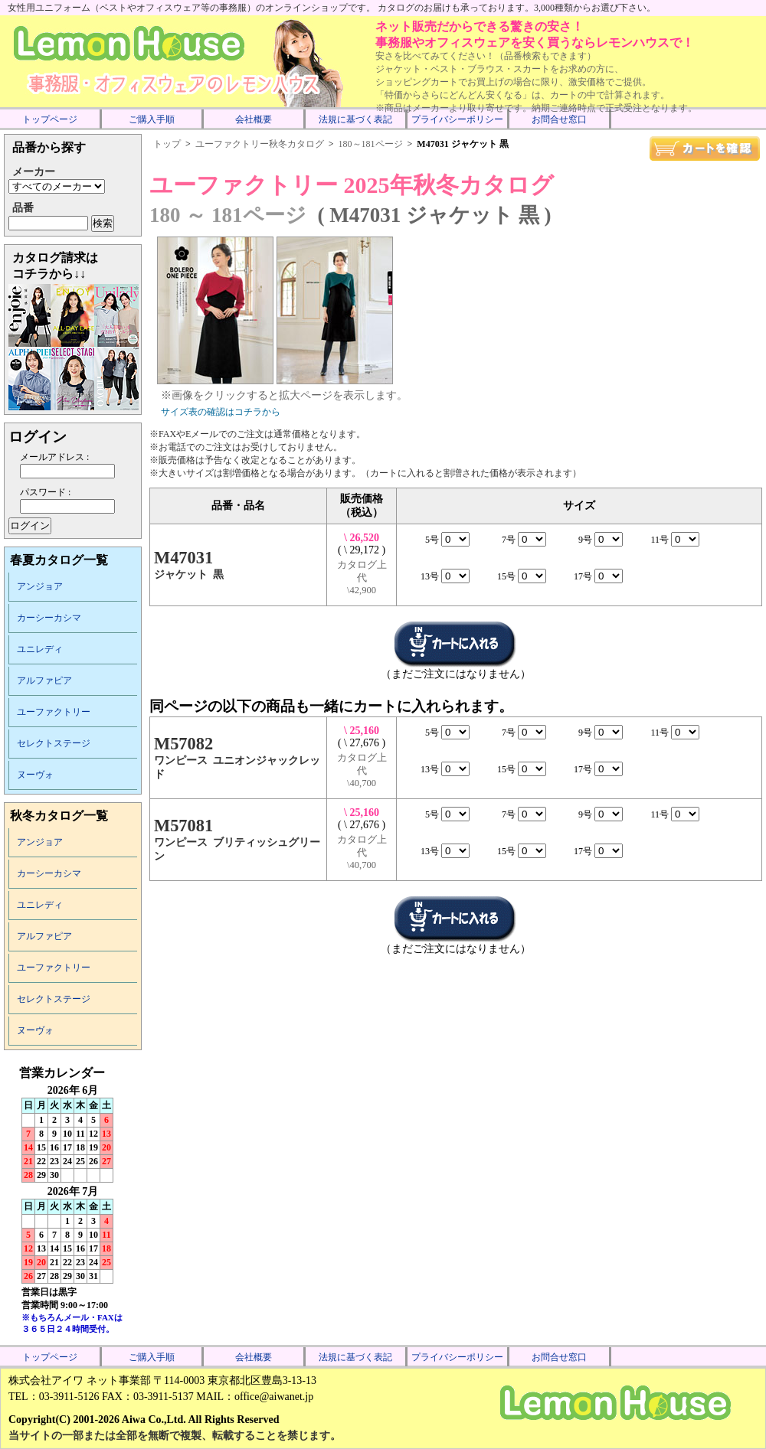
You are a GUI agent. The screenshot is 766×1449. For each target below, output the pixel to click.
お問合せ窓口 (559, 119)
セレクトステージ (53, 743)
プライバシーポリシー (457, 119)
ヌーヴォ (35, 774)
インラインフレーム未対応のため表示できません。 (72, 1203)
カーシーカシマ (49, 617)
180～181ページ (371, 144)
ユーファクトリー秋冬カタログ (259, 144)
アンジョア (40, 586)
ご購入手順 (152, 119)
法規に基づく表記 (355, 119)
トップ (167, 144)
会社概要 (253, 119)
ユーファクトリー (53, 712)
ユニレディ (40, 649)
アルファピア (44, 680)
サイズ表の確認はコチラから (220, 411)
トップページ (49, 119)
